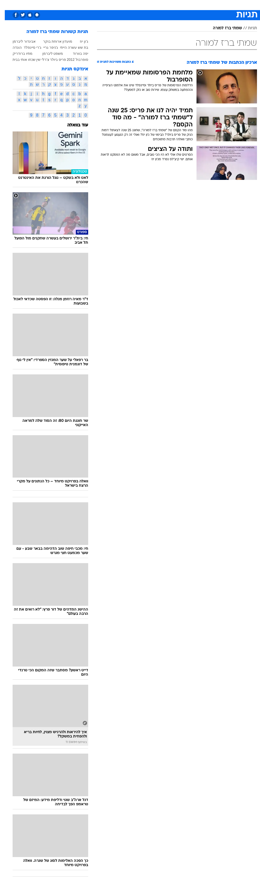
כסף (152, 4)
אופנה (74, 4)
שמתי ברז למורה (222, 28)
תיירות (108, 4)
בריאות (124, 4)
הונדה (12, 47)
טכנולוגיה (91, 4)
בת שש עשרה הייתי (69, 47)
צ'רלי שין (37, 60)
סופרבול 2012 (72, 60)
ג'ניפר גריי (46, 47)
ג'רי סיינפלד (28, 47)
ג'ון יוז (79, 41)
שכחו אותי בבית (19, 60)
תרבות (179, 4)
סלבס (165, 4)
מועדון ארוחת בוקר (53, 41)
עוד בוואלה (72, 125)
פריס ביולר (53, 60)
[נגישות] (7, 5)
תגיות (247, 28)
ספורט (194, 4)
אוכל (139, 4)
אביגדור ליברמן (19, 41)
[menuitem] (207, 4)
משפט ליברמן (48, 53)
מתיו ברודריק (18, 53)
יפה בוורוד (75, 53)
